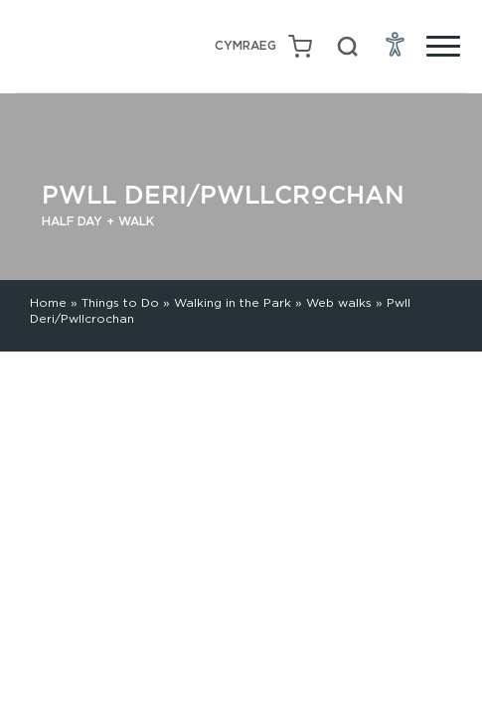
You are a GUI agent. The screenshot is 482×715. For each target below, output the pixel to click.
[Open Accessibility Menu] (395, 44)
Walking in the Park (232, 302)
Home (48, 302)
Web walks (339, 302)
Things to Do (120, 302)
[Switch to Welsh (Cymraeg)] (245, 46)
